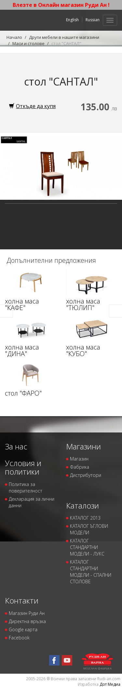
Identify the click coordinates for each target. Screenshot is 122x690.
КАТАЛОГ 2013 (85, 518)
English (72, 20)
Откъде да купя (32, 106)
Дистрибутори (85, 475)
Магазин (79, 459)
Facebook (19, 638)
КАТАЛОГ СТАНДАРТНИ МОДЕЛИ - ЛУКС (87, 547)
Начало (14, 37)
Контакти (21, 600)
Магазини (83, 446)
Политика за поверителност (25, 487)
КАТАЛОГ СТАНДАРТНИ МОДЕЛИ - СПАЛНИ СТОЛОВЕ (90, 572)
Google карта (23, 629)
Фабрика (79, 467)
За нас (16, 446)
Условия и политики (23, 467)
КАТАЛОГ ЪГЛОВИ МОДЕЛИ (89, 529)
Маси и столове (28, 43)
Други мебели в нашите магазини (64, 37)
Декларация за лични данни (31, 502)
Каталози (82, 505)
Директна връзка (27, 621)
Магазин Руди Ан (27, 613)
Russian (93, 20)
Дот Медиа (110, 684)
